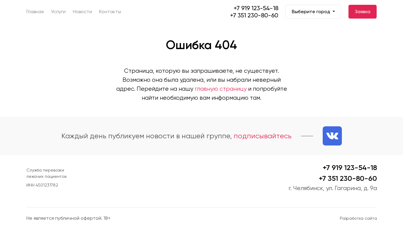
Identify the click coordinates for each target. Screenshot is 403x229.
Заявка (362, 11)
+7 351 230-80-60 (254, 15)
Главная (35, 11)
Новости (82, 11)
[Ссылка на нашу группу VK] (332, 135)
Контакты (110, 11)
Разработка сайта (358, 218)
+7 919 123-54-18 (256, 8)
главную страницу (221, 88)
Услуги (58, 11)
